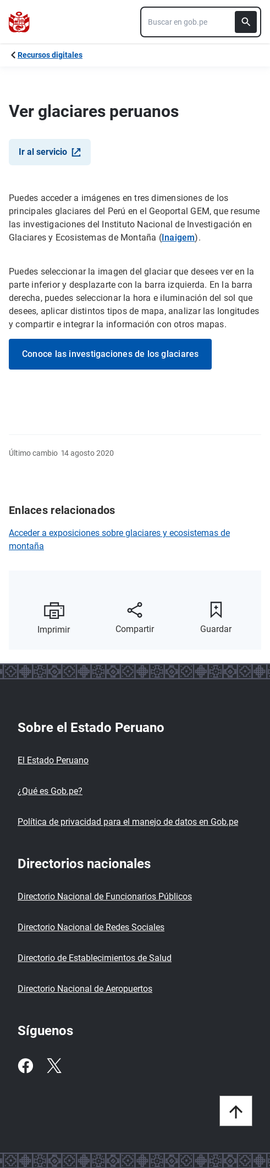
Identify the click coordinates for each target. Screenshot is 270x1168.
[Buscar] (246, 22)
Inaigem (178, 237)
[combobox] (200, 22)
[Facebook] (25, 1066)
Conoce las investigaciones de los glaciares (110, 354)
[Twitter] (54, 1066)
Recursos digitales (50, 55)
